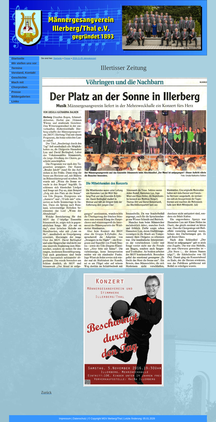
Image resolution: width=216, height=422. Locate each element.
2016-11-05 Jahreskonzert (84, 58)
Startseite (17, 58)
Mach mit (17, 82)
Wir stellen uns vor (24, 63)
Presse (16, 92)
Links (15, 101)
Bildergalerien (20, 96)
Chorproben (19, 87)
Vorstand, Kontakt (23, 72)
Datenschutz (79, 418)
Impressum (65, 418)
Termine (16, 68)
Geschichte (19, 77)
